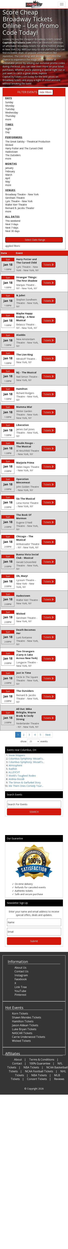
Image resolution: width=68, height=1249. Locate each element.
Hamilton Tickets (22, 1103)
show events (34, 823)
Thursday (10, 116)
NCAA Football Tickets (39, 1153)
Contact (17, 1145)
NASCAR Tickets (22, 1115)
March (8, 174)
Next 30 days (12, 231)
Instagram (21, 1057)
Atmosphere (15, 847)
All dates (12, 216)
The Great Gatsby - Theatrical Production (27, 141)
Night (8, 128)
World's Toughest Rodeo (22, 857)
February (10, 171)
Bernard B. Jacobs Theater (19, 208)
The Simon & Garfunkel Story (25, 864)
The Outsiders (13, 155)
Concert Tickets (37, 1161)
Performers (13, 137)
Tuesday (10, 109)
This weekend (12, 220)
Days (8, 98)
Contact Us (21, 1053)
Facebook (21, 1061)
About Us (20, 1049)
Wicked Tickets (21, 1123)
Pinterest (20, 1077)
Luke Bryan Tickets (24, 1111)
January (9, 168)
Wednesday (11, 112)
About (18, 1141)
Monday (9, 105)
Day (7, 132)
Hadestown (11, 151)
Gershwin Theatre (15, 197)
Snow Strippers (17, 837)
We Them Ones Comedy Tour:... (26, 868)
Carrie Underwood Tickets (28, 1119)
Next (48, 816)
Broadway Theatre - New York (22, 194)
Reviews (59, 1161)
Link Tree (21, 1069)
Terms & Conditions (41, 1141)
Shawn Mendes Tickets (26, 1099)
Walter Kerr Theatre (16, 204)
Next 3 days (11, 224)
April (7, 178)
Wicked (9, 145)
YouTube (20, 1073)
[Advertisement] (32, 907)
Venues (10, 190)
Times (9, 124)
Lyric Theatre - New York (18, 201)
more (8, 119)
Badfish (13, 850)
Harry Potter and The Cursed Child (24, 148)
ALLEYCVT (14, 854)
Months (11, 163)
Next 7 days (11, 227)
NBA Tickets (31, 1149)
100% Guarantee (39, 1145)
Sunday (9, 102)
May (7, 181)
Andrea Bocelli (16, 861)
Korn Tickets (20, 1095)
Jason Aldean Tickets (25, 1107)
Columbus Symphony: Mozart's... (26, 840)
